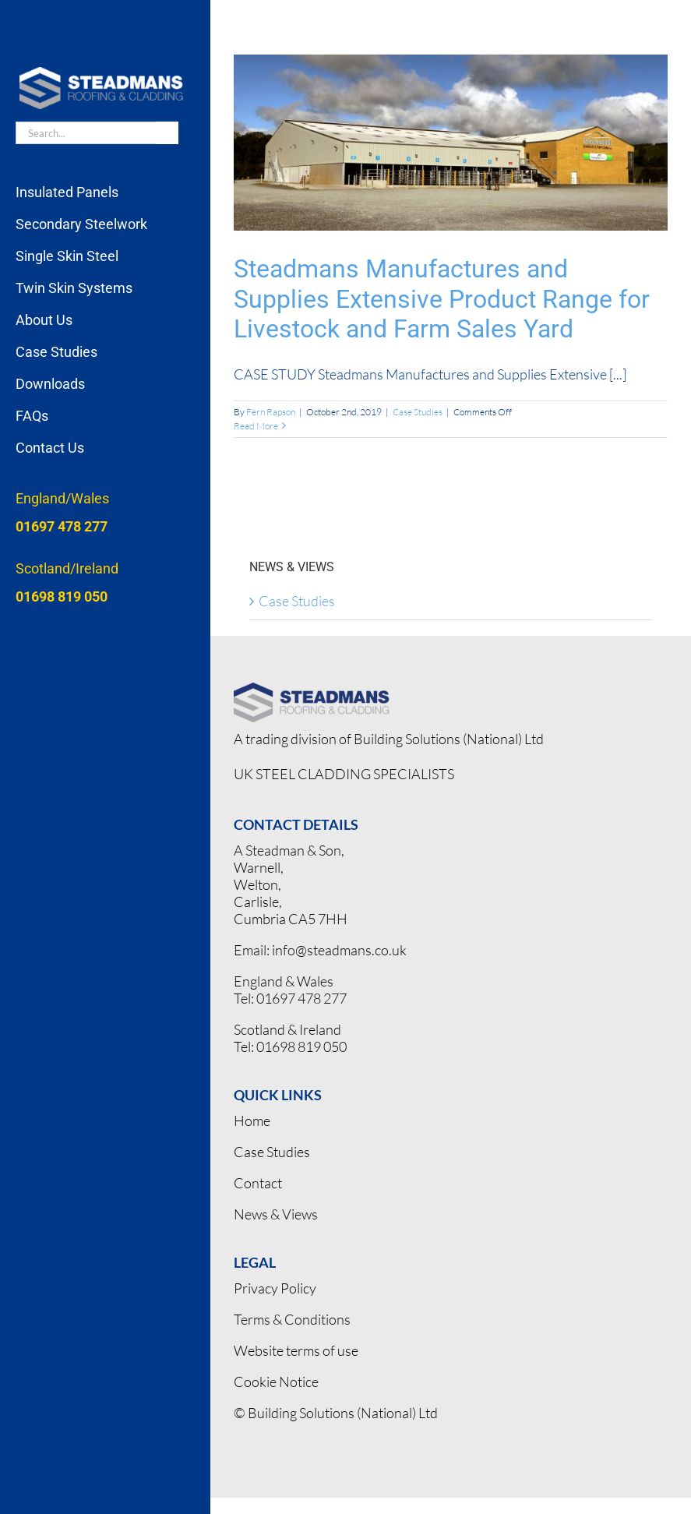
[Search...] (86, 133)
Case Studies (417, 412)
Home (252, 1120)
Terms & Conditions (292, 1319)
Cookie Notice (276, 1381)
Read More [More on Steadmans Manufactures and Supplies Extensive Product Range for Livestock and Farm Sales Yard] (256, 426)
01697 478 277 (301, 998)
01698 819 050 (301, 1046)
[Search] (167, 133)
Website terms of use (296, 1350)
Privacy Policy (275, 1288)
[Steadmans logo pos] (312, 689)
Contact (258, 1182)
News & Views (276, 1214)
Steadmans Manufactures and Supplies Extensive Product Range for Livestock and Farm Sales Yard (442, 299)
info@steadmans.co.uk (339, 949)
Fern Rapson (270, 412)
